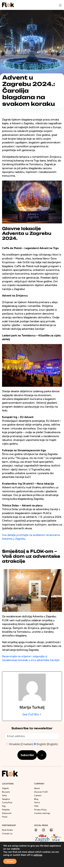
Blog (36, 799)
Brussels (6, 792)
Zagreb (5, 788)
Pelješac (6, 809)
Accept (10, 861)
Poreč (4, 817)
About (37, 788)
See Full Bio (30, 714)
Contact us (7, 833)
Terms (37, 802)
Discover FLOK (41, 792)
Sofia (4, 795)
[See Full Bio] (40, 714)
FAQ (36, 806)
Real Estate (7, 830)
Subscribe (27, 755)
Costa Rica (7, 802)
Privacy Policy (40, 809)
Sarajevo (6, 799)
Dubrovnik (6, 813)
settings (37, 855)
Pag (3, 806)
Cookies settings (42, 813)
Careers (37, 795)
